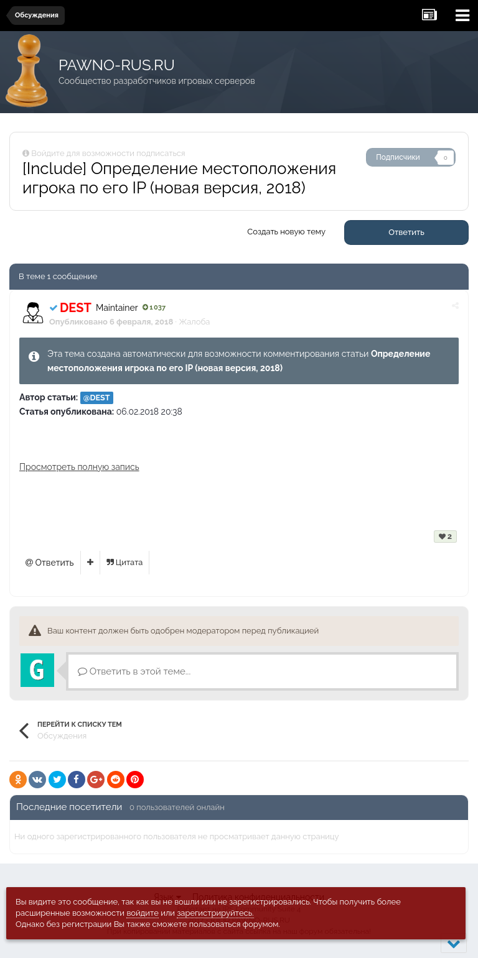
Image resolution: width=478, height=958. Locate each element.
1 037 (154, 307)
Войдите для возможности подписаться (108, 153)
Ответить (406, 232)
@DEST (96, 397)
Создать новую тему (286, 231)
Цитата (124, 562)
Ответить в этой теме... (134, 671)
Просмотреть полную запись (79, 467)
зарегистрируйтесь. (215, 913)
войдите (142, 913)
